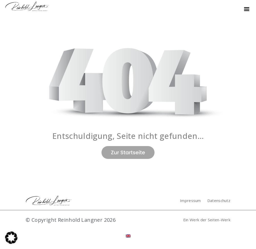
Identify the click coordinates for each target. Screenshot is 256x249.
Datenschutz (218, 200)
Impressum (190, 200)
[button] (11, 237)
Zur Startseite (128, 152)
